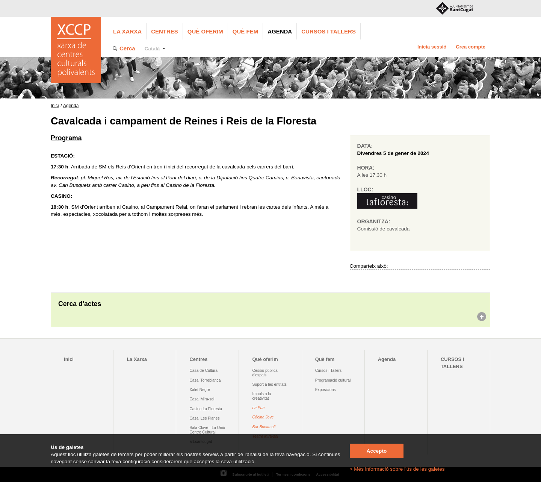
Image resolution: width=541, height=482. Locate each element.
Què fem (245, 31)
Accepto (377, 451)
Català (152, 49)
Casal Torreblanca (205, 380)
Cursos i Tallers (328, 370)
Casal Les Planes (204, 418)
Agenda (279, 31)
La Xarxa (127, 31)
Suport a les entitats (269, 384)
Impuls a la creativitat (261, 396)
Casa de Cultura (203, 370)
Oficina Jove (263, 417)
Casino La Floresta (205, 409)
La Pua (258, 408)
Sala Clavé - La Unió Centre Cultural (207, 430)
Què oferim (205, 31)
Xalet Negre (199, 390)
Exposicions (325, 390)
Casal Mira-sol (201, 399)
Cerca (127, 48)
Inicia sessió (431, 47)
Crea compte (470, 47)
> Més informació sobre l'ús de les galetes (397, 469)
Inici (55, 105)
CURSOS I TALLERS (328, 31)
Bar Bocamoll (263, 427)
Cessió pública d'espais (265, 372)
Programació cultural (333, 380)
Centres (164, 31)
